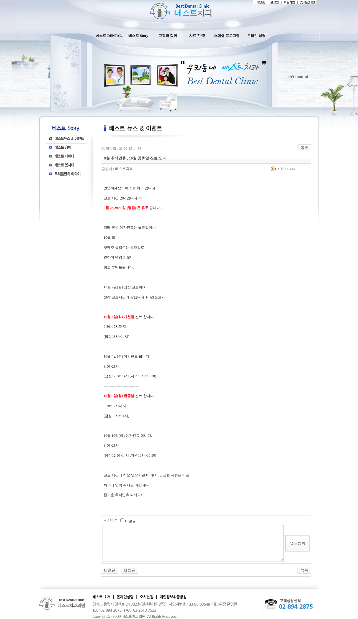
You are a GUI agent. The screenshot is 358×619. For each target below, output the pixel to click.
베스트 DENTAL (109, 36)
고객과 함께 (167, 36)
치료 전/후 (197, 36)
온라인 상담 (256, 36)
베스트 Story (138, 36)
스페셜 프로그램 (227, 36)
